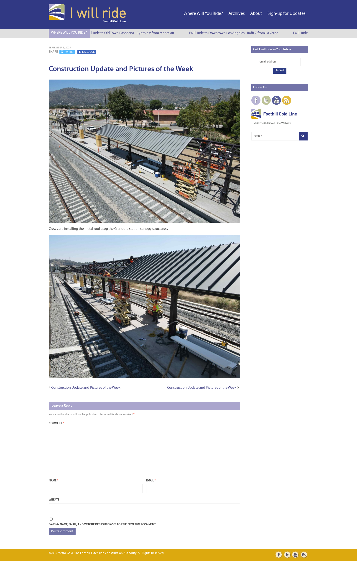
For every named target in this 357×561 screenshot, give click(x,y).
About (256, 13)
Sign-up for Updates (287, 13)
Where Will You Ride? (203, 13)
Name (53, 480)
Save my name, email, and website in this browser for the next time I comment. (102, 524)
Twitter (67, 51)
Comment (56, 423)
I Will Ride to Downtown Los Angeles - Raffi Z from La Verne (235, 33)
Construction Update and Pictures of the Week (85, 388)
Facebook (87, 51)
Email (151, 480)
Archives (236, 13)
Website (54, 499)
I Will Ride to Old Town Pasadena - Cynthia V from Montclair (131, 33)
